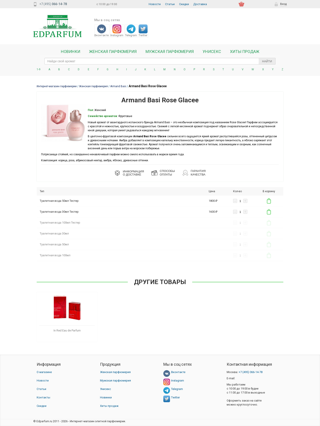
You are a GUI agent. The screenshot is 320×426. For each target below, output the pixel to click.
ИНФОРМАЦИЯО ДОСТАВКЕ (133, 173)
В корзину (269, 201)
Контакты (43, 397)
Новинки (70, 52)
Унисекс (212, 52)
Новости (155, 4)
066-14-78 (250, 372)
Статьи (170, 4)
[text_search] (160, 61)
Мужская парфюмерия (170, 52)
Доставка (200, 4)
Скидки (184, 4)
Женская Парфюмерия (113, 52)
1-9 (38, 69)
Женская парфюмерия (115, 372)
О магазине (44, 372)
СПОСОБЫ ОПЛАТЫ (167, 172)
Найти (267, 61)
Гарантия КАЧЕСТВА (198, 172)
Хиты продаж (244, 52)
